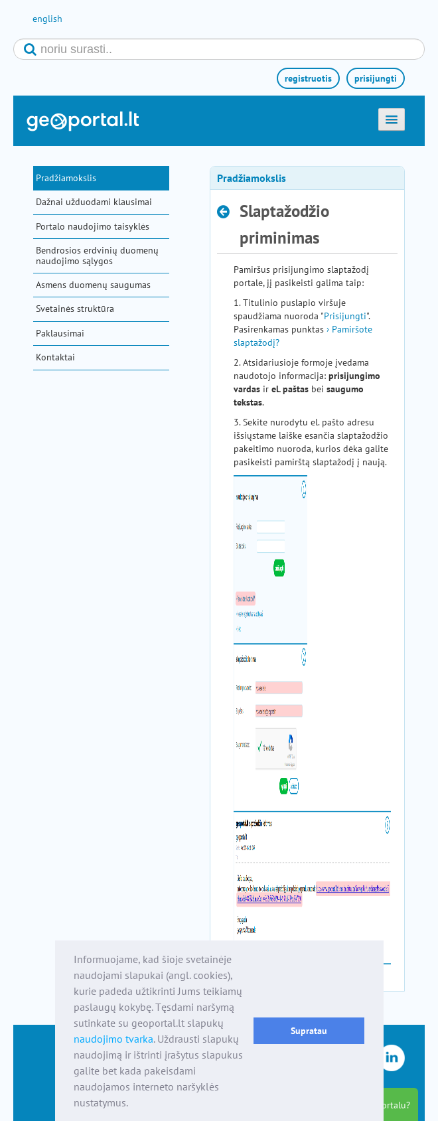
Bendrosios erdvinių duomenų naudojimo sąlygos (97, 255)
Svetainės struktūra (75, 309)
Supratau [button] (309, 1030)
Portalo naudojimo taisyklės (92, 226)
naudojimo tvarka (113, 1038)
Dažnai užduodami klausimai (94, 202)
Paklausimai (60, 333)
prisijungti (375, 78)
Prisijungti (345, 316)
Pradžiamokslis (66, 178)
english (47, 19)
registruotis (308, 78)
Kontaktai (55, 357)
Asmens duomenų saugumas (93, 285)
